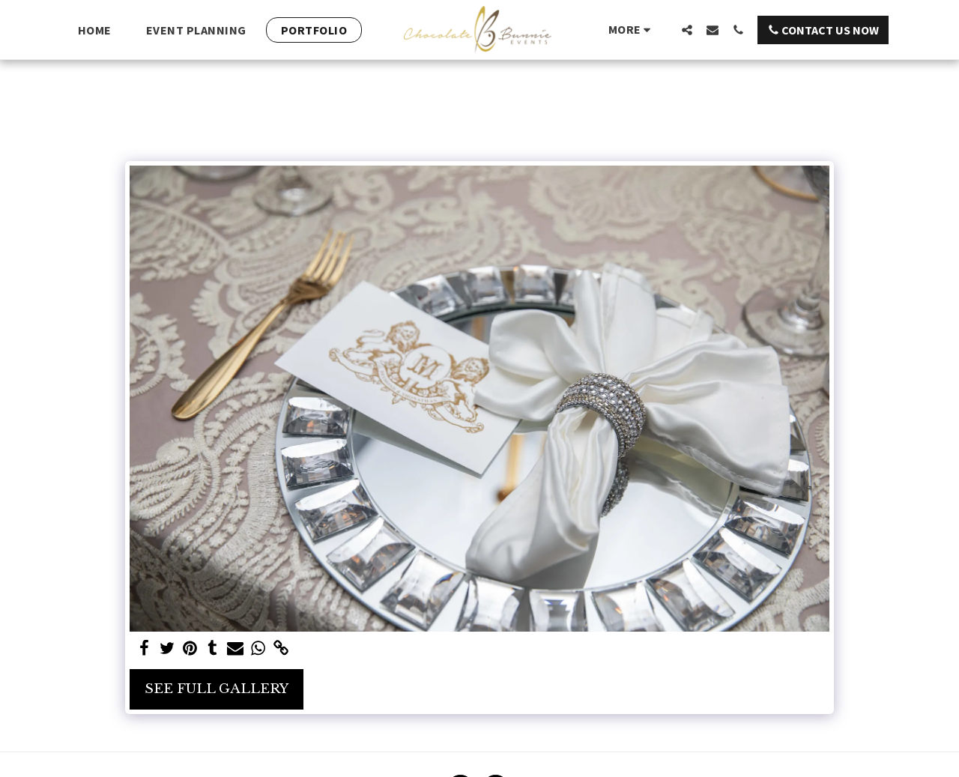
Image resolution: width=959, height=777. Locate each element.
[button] (687, 29)
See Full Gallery (216, 688)
